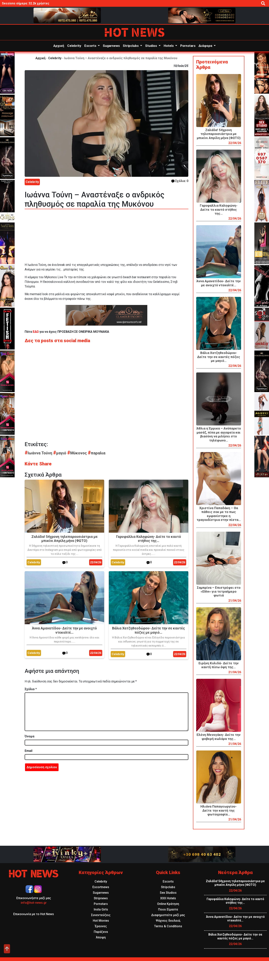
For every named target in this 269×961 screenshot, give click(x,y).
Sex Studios (168, 892)
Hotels (169, 46)
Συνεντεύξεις (101, 915)
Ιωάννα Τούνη (39, 453)
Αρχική (58, 46)
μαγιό (60, 453)
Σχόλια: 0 (179, 181)
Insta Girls (101, 909)
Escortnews (100, 887)
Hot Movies (101, 920)
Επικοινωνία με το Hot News (33, 914)
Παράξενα (101, 932)
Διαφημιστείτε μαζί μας (168, 915)
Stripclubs (131, 46)
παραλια (96, 453)
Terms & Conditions (168, 926)
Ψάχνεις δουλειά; (168, 920)
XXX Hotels (168, 898)
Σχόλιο (31, 689)
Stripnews (101, 898)
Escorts (90, 46)
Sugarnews (111, 46)
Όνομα (29, 736)
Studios (151, 46)
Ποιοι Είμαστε (168, 909)
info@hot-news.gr (34, 903)
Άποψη (101, 937)
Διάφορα (206, 46)
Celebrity (74, 46)
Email (28, 751)
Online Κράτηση (168, 904)
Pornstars (187, 46)
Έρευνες (101, 926)
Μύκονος (77, 453)
